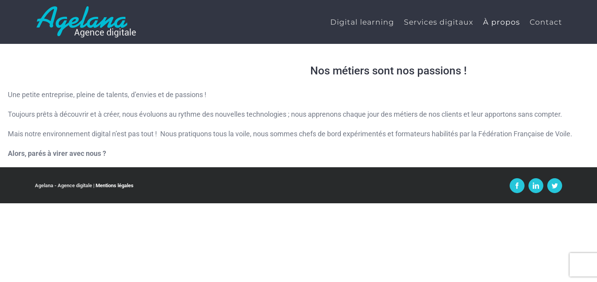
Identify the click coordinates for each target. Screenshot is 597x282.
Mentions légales (115, 185)
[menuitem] (347, 22)
